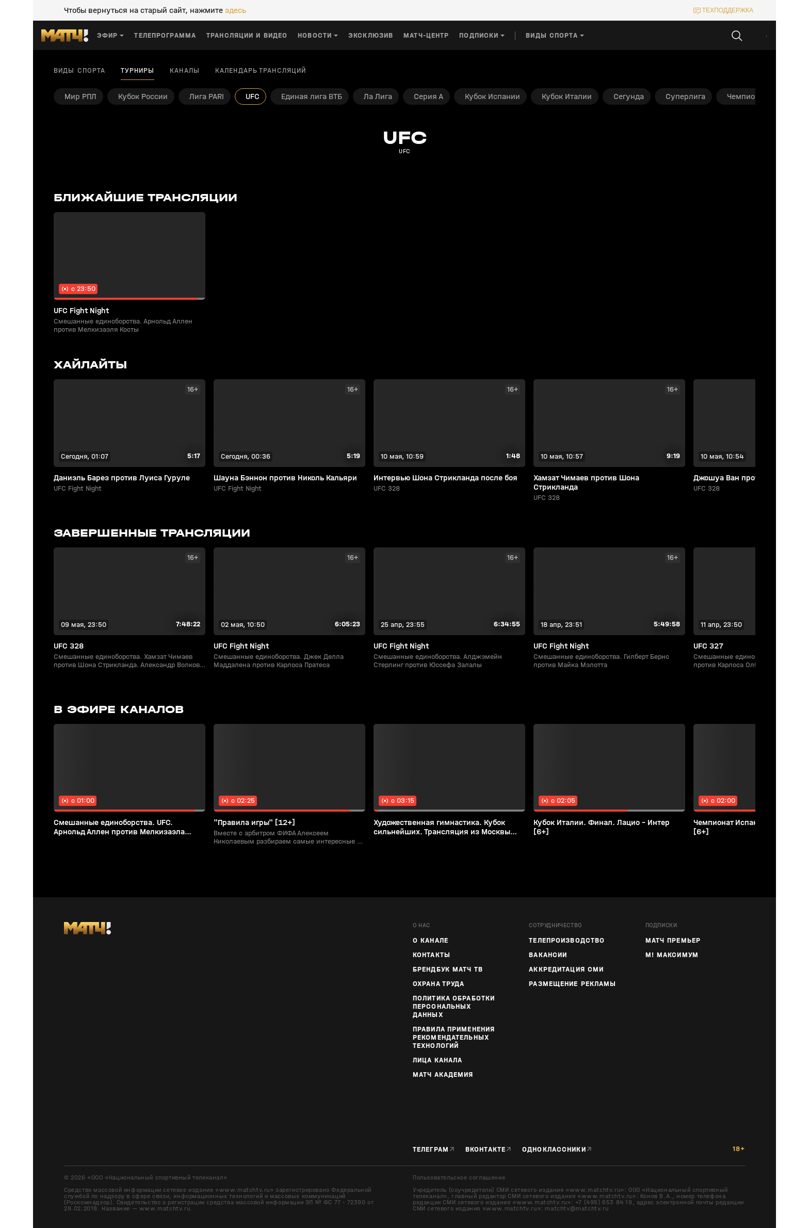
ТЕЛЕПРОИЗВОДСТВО (567, 940)
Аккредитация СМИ (566, 969)
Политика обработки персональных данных (454, 1006)
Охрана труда (438, 984)
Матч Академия (443, 1075)
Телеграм (431, 1149)
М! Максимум (672, 955)
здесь (235, 10)
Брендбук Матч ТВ (448, 969)
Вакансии (548, 955)
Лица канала (437, 1060)
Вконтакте (485, 1149)
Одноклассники (554, 1149)
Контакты (431, 955)
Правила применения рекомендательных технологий (454, 1037)
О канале (430, 940)
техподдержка (727, 10)
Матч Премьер (673, 940)
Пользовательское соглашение (459, 1177)
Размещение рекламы (572, 984)
